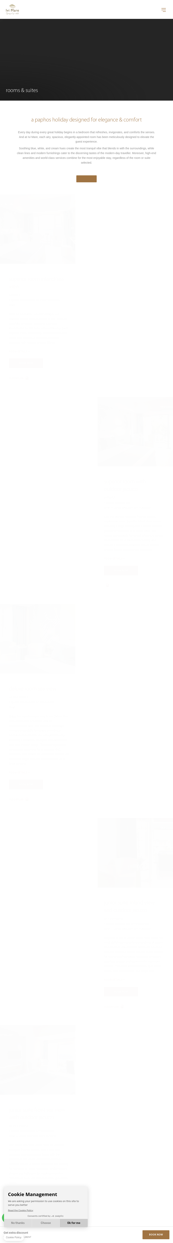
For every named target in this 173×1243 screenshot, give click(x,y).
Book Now (156, 1234)
